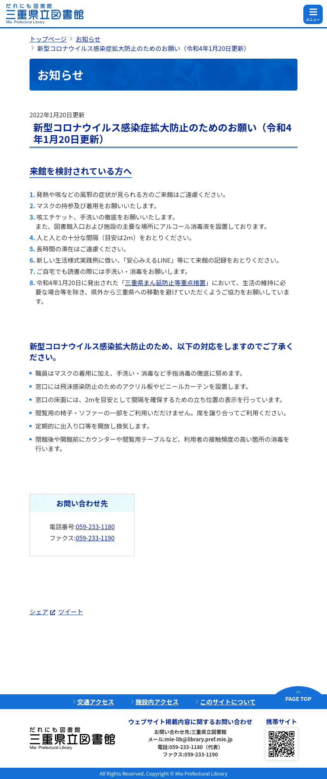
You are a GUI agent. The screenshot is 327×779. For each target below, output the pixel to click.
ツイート (70, 611)
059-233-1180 (95, 526)
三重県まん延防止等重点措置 (165, 282)
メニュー (313, 19)
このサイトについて (228, 701)
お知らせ (88, 39)
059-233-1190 (95, 537)
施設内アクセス (157, 701)
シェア (39, 611)
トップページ (48, 39)
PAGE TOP (298, 698)
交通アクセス (95, 701)
